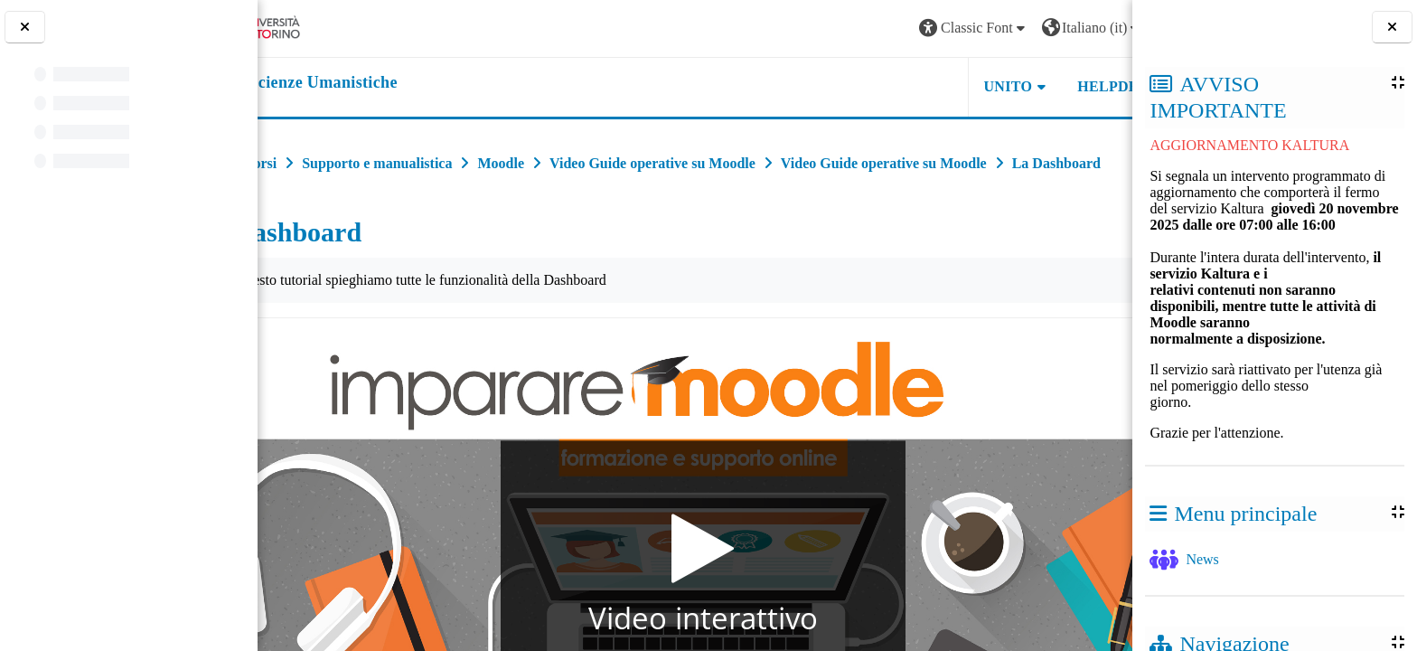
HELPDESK (1018, 86)
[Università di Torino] (327, 26)
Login (1087, 27)
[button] (875, 28)
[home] (371, 83)
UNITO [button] (909, 86)
